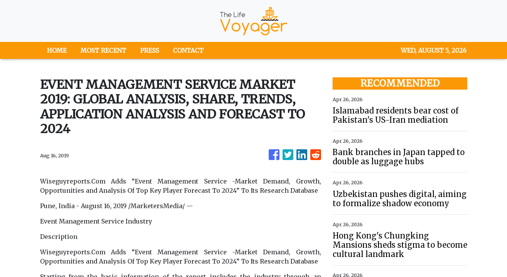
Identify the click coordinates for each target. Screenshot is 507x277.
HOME (57, 50)
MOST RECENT (103, 50)
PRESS (149, 50)
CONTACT (188, 50)
